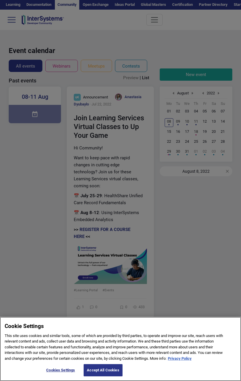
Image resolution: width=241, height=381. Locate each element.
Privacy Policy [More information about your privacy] (180, 365)
